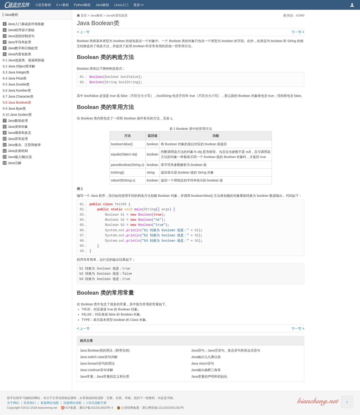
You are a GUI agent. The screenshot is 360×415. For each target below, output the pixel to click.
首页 (84, 15)
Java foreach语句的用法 (97, 363)
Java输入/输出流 (20, 157)
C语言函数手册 (96, 403)
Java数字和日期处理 (23, 48)
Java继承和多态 (19, 133)
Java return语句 (202, 363)
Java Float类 (17, 78)
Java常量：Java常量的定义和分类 (104, 376)
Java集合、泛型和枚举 (24, 145)
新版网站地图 (50, 403)
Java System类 (21, 114)
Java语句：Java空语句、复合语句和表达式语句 (225, 350)
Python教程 (82, 5)
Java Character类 (20, 96)
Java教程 (102, 5)
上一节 (83, 32)
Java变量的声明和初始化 (209, 376)
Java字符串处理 (19, 42)
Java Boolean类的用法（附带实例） (106, 350)
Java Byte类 (17, 108)
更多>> (138, 5)
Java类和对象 (18, 126)
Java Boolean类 (19, 102)
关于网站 (13, 403)
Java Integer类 (18, 72)
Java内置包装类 (19, 54)
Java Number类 (19, 90)
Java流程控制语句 (21, 36)
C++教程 (62, 5)
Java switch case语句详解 (98, 357)
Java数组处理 (18, 120)
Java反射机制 (18, 151)
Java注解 (14, 163)
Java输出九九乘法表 (206, 357)
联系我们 (30, 403)
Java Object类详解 (21, 66)
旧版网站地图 (72, 403)
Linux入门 (121, 5)
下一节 (298, 32)
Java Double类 (18, 84)
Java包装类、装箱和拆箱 (26, 60)
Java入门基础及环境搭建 (26, 24)
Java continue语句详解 (96, 370)
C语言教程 (43, 5)
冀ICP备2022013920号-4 (96, 407)
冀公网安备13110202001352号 (163, 407)
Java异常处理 (18, 139)
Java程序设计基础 (21, 30)
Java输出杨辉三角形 (206, 370)
